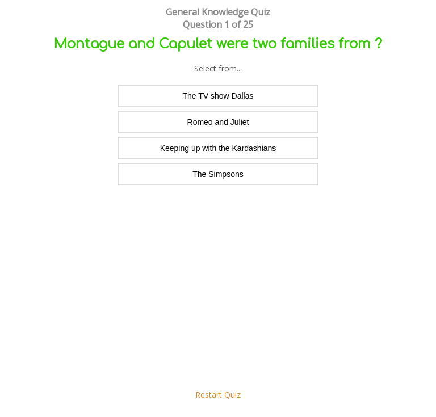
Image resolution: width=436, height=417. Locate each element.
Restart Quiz (218, 394)
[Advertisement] (218, 292)
